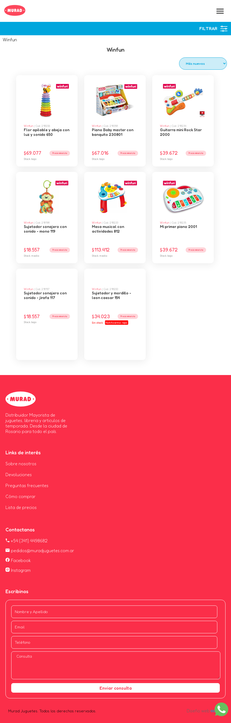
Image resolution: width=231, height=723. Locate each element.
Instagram (18, 570)
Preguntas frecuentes (26, 485)
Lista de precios (21, 507)
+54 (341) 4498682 (26, 540)
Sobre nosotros (20, 463)
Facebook (18, 560)
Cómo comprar (20, 496)
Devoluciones (18, 474)
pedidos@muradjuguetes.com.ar (39, 550)
